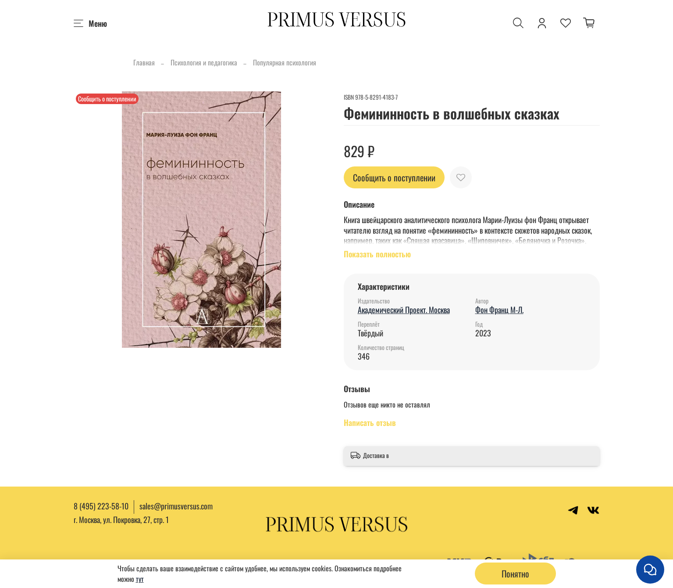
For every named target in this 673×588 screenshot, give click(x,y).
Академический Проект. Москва (404, 309)
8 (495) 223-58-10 (101, 506)
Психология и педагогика (204, 62)
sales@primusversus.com (176, 506)
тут (140, 579)
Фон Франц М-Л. (499, 309)
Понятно (515, 573)
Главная (144, 62)
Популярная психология (284, 62)
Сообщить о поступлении (394, 177)
